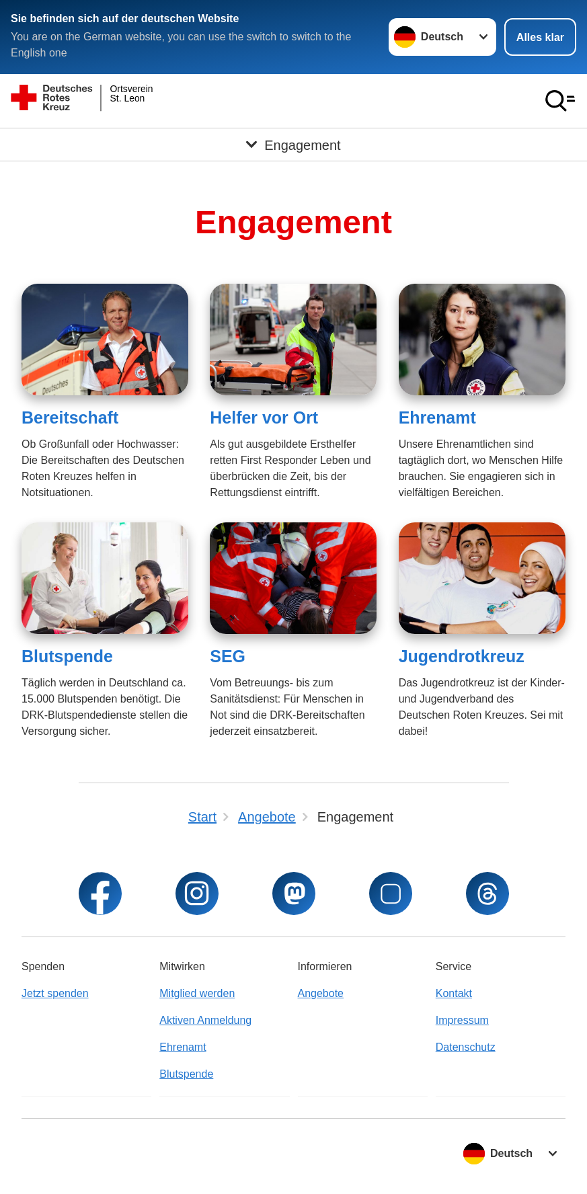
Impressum (462, 1020)
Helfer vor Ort (264, 417)
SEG (227, 656)
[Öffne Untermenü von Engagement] (293, 144)
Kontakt (454, 993)
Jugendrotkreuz (461, 656)
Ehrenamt (437, 417)
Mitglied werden (197, 993)
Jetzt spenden (55, 993)
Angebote (321, 993)
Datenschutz (466, 1047)
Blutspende (67, 656)
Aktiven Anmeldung (205, 1020)
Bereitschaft (70, 417)
